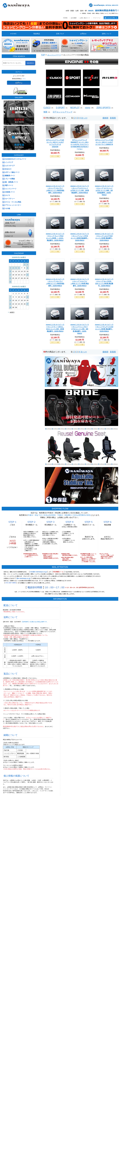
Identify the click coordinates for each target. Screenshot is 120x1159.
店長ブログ (60, 34)
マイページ (96, 18)
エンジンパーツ (54, 55)
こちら (24, 78)
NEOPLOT (75, 108)
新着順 (113, 118)
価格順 (105, 118)
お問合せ (83, 34)
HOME (65, 18)
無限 (45, 112)
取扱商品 (36, 34)
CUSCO (47, 108)
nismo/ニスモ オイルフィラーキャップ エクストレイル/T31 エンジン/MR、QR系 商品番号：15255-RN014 (104, 190)
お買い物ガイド (85, 18)
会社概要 (74, 18)
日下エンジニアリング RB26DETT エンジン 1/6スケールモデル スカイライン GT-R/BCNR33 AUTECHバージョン (80, 144)
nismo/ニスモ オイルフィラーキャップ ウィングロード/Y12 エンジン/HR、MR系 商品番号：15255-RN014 (79, 329)
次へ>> (84, 118)
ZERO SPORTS (103, 108)
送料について (106, 34)
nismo (87, 108)
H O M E (13, 34)
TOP (43, 55)
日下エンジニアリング (62, 112)
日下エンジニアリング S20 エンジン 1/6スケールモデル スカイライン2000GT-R (104, 142)
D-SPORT (60, 108)
